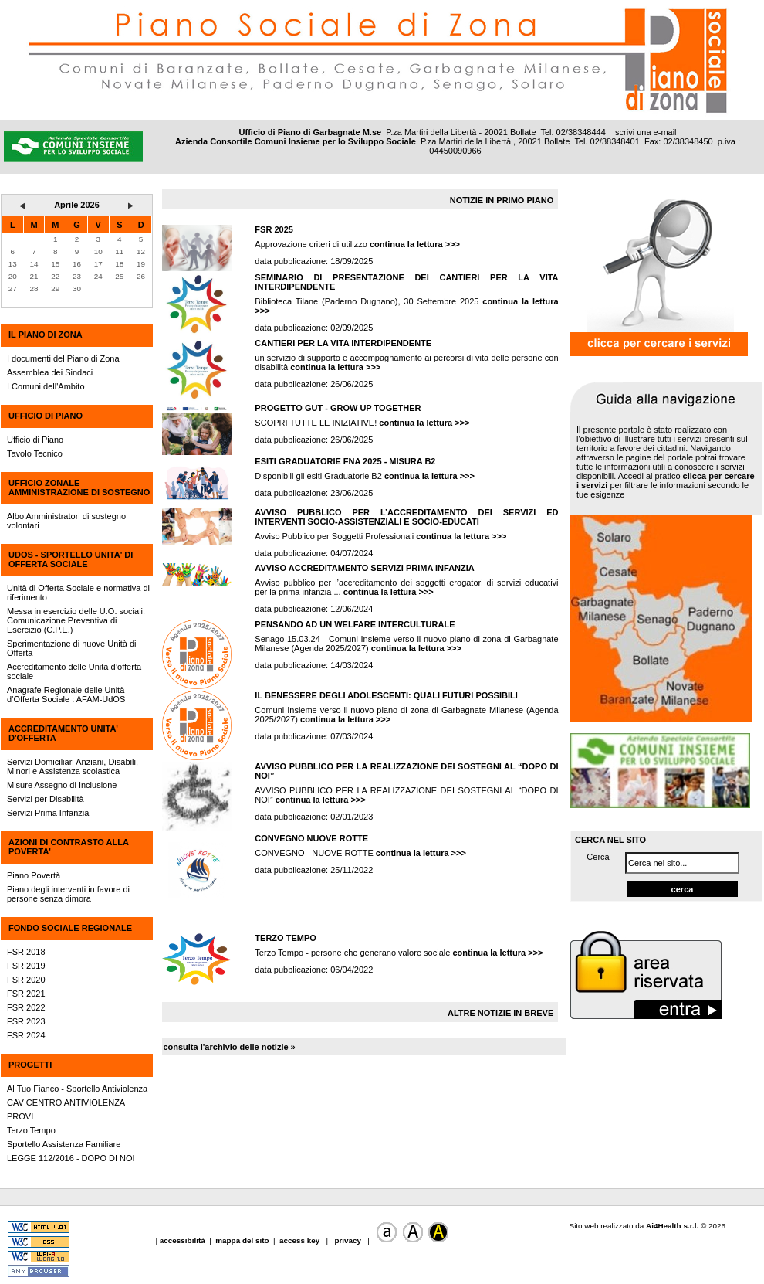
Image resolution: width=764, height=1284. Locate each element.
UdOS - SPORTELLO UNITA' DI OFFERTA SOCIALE (70, 559)
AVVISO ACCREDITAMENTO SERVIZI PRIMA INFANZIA (364, 567)
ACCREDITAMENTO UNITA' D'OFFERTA (63, 733)
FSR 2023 (26, 1021)
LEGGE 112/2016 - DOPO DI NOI (71, 1158)
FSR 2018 (26, 951)
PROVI (20, 1116)
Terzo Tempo (31, 1130)
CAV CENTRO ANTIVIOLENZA (66, 1102)
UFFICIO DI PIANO (45, 415)
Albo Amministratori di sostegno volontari (66, 520)
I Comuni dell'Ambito (46, 386)
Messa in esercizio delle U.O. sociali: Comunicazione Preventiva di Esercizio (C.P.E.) (76, 620)
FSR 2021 (26, 993)
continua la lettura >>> (415, 244)
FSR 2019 (26, 965)
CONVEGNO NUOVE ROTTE (311, 838)
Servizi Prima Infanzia (48, 812)
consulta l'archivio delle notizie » (229, 1046)
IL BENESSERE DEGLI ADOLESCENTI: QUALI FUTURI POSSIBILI (386, 695)
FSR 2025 (274, 229)
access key (300, 1240)
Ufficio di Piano (35, 439)
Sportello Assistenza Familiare (63, 1144)
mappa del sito (242, 1240)
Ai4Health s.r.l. (672, 1225)
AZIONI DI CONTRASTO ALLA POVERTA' (68, 846)
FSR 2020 (26, 979)
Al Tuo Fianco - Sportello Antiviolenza (77, 1088)
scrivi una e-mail (645, 132)
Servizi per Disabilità (45, 798)
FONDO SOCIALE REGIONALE (70, 927)
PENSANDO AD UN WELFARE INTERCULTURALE (355, 624)
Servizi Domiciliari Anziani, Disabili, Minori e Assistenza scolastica (72, 766)
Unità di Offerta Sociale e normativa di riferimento (78, 592)
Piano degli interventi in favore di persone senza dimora (68, 894)
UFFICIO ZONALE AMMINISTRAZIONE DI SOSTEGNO (79, 487)
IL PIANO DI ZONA (45, 334)
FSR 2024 (26, 1035)
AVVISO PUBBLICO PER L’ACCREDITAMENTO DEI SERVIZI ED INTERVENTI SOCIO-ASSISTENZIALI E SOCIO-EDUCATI (406, 517)
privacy (348, 1240)
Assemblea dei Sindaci (50, 372)
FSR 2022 (26, 1007)
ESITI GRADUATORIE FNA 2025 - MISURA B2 (345, 461)
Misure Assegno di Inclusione (62, 785)
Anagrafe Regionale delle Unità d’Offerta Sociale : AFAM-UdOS (66, 694)
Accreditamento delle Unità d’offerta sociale (74, 671)
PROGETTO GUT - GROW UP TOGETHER (338, 408)
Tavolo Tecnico (35, 453)
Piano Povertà (33, 875)
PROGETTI (30, 1064)
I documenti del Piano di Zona (63, 358)
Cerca (598, 856)
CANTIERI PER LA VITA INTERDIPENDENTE (343, 343)
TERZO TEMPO (285, 938)
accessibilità (184, 1240)
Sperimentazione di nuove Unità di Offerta (72, 648)
